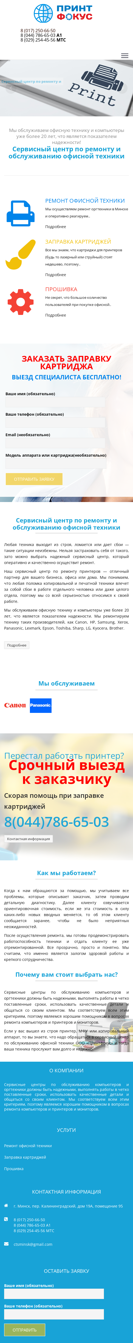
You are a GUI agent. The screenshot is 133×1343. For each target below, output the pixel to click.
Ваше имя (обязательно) (55, 398)
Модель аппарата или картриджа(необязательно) (55, 459)
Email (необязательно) (55, 438)
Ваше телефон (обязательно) (55, 418)
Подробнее (55, 226)
